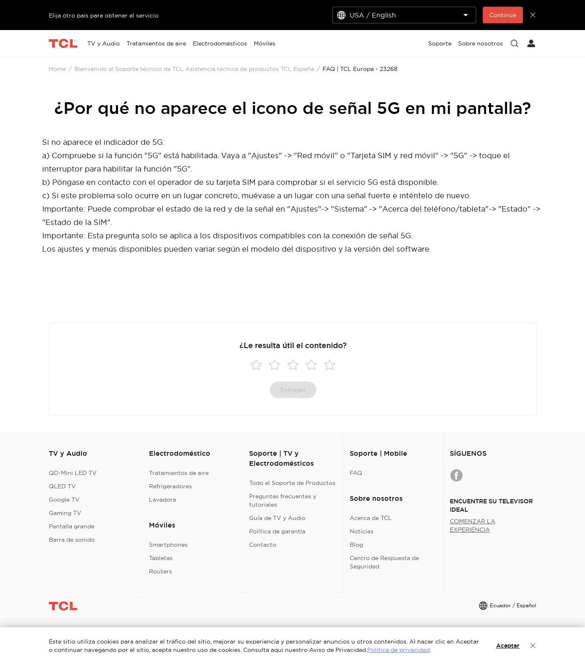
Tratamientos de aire (179, 473)
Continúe (502, 15)
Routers (160, 571)
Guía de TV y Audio (277, 518)
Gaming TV (65, 513)
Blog (356, 544)
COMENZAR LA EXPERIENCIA (472, 525)
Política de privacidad (398, 650)
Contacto (262, 544)
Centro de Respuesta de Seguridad (384, 562)
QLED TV (62, 486)
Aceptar (507, 645)
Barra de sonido (72, 539)
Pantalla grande (71, 526)
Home (57, 69)
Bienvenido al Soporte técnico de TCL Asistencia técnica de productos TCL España (194, 69)
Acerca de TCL (371, 518)
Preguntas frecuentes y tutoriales (282, 500)
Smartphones (168, 544)
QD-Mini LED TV (73, 473)
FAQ (356, 473)
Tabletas (161, 558)
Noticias (361, 531)
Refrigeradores (170, 486)
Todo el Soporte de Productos (292, 483)
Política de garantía (277, 531)
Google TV (64, 499)
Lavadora (162, 499)
